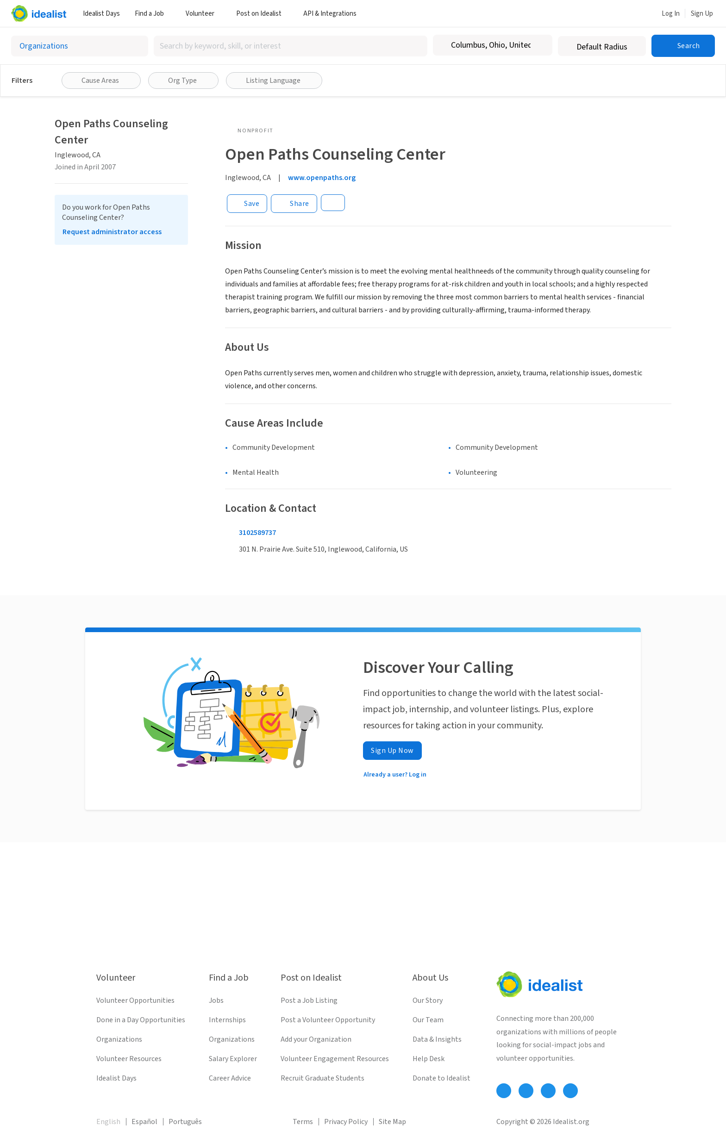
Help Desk (428, 1059)
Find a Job (153, 14)
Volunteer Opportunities (135, 1000)
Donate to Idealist (441, 1078)
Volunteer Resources (129, 1059)
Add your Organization (316, 1039)
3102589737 (257, 533)
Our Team (428, 1020)
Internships (227, 1020)
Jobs (216, 1000)
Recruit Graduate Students (322, 1078)
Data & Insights (437, 1039)
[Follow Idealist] (503, 1090)
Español (144, 1122)
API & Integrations (333, 14)
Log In (671, 14)
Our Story (428, 1000)
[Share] (294, 203)
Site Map (392, 1122)
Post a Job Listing (309, 1000)
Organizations (119, 1039)
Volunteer (203, 14)
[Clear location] (539, 45)
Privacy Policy (346, 1122)
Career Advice (230, 1078)
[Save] (247, 203)
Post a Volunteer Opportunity (328, 1020)
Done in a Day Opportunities (140, 1020)
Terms (303, 1122)
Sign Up (702, 14)
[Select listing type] (79, 46)
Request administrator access (112, 232)
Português (185, 1122)
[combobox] (290, 46)
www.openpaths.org (322, 177)
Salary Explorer (233, 1059)
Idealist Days (101, 14)
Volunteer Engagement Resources (335, 1059)
